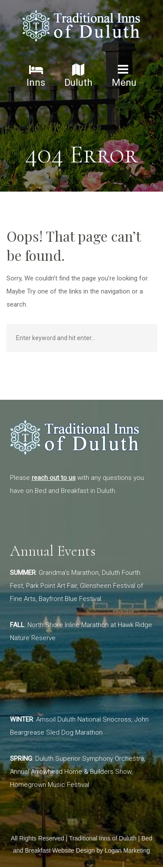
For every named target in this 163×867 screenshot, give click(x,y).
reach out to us (54, 478)
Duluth (78, 76)
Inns (36, 76)
